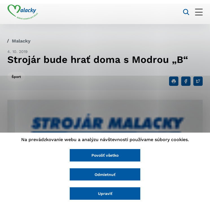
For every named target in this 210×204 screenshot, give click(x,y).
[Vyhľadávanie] (186, 12)
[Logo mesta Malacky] (22, 12)
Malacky (21, 41)
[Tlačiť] (173, 81)
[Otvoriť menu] (199, 12)
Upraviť (105, 193)
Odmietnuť (105, 174)
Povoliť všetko (105, 155)
